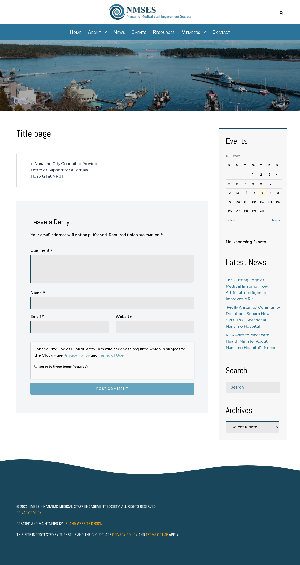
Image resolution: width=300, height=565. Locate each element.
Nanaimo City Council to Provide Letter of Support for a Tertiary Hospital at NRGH (64, 170)
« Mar (232, 220)
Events (138, 32)
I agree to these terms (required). (61, 367)
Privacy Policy (77, 355)
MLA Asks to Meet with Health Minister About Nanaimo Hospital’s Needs (251, 341)
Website (124, 316)
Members (190, 32)
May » (276, 220)
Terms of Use (111, 355)
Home (75, 32)
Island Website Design (84, 523)
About (94, 32)
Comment (41, 250)
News (119, 32)
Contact (221, 32)
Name (37, 292)
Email (37, 316)
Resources (164, 32)
